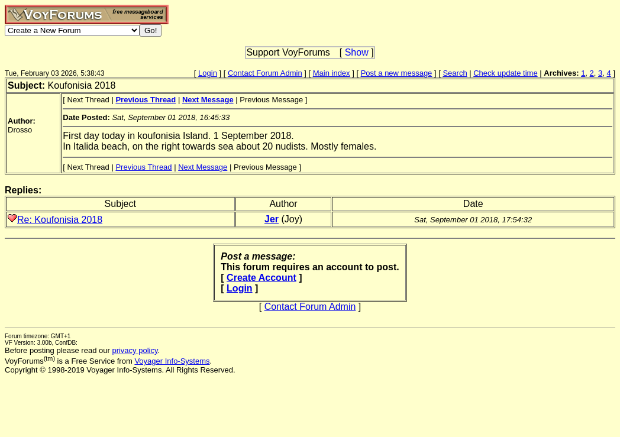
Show (357, 52)
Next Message (202, 167)
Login (207, 73)
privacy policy (134, 350)
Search (455, 73)
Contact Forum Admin (265, 73)
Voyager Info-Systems (171, 361)
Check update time (505, 73)
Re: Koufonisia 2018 (59, 220)
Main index (331, 73)
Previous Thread (143, 167)
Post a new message (396, 73)
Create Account (261, 278)
